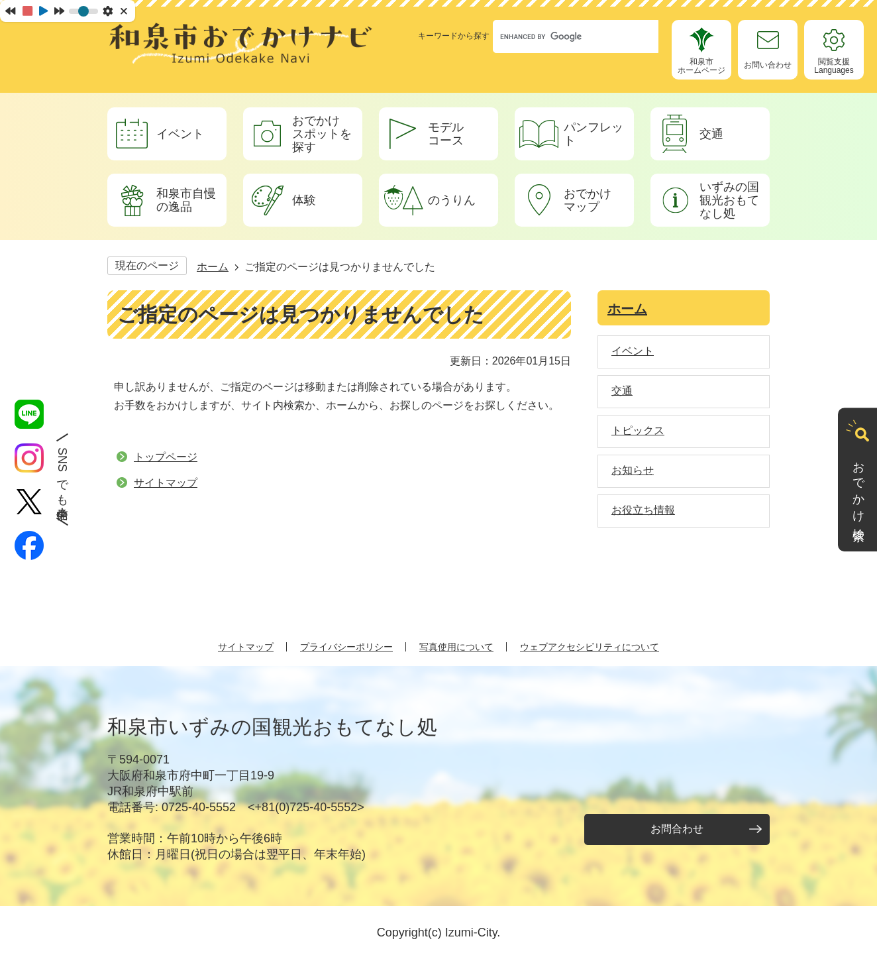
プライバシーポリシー (346, 647)
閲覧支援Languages (833, 66)
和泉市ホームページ (701, 66)
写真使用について (456, 647)
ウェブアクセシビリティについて (589, 647)
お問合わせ (676, 828)
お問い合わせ (768, 65)
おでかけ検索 (858, 488)
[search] (563, 36)
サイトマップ (165, 482)
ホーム (213, 266)
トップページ (165, 457)
